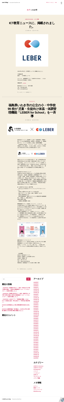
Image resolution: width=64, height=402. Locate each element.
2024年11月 (36, 292)
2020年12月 (36, 352)
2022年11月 (36, 313)
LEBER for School (29, 19)
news (56, 2)
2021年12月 (36, 332)
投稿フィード (37, 388)
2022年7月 (36, 320)
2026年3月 (36, 284)
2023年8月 (36, 303)
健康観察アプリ (29, 92)
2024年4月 (36, 294)
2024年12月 (36, 291)
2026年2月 (36, 285)
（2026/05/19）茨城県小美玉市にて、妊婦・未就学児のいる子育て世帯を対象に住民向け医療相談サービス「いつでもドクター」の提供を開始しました (16, 295)
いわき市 (20, 92)
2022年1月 (36, 330)
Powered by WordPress (16, 399)
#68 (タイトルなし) (50, 2)
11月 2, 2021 (36, 30)
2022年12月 (36, 311)
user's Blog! (5, 2)
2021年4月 (36, 346)
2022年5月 (36, 323)
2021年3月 (36, 347)
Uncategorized (37, 369)
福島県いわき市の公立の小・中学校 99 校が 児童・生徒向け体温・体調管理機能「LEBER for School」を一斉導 (32, 110)
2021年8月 (36, 339)
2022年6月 (36, 322)
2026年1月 (36, 287)
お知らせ (36, 374)
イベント (36, 371)
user (30, 30)
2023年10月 (36, 301)
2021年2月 (36, 349)
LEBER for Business (38, 366)
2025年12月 (36, 289)
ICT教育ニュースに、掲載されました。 (32, 24)
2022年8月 (36, 318)
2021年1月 (36, 351)
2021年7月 (36, 340)
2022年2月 (36, 328)
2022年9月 (36, 316)
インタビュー (37, 373)
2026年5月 (36, 282)
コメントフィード (38, 389)
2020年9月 (36, 358)
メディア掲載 (36, 19)
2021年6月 (36, 342)
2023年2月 (36, 310)
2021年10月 (36, 335)
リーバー (24, 92)
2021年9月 (36, 337)
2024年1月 (36, 296)
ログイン (36, 386)
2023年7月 (36, 304)
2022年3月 (36, 327)
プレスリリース (32, 101)
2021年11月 (36, 334)
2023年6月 (36, 306)
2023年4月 (36, 308)
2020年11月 (36, 354)
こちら (24, 83)
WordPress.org (37, 391)
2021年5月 (36, 344)
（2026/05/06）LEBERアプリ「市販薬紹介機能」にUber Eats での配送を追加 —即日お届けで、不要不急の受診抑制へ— (16, 301)
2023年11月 (36, 299)
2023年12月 (36, 297)
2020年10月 (36, 356)
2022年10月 (36, 315)
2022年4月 (36, 325)
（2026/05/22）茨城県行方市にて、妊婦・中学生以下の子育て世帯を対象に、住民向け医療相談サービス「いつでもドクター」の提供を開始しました (16, 289)
